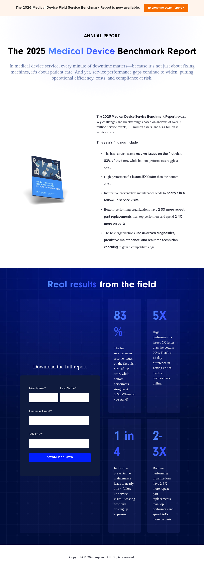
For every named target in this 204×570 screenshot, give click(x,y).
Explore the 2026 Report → (166, 7)
